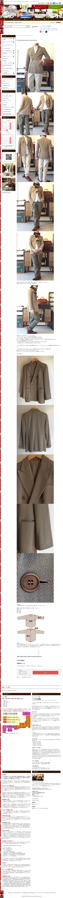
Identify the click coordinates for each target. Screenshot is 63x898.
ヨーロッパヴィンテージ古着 (45, 27)
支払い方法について (11, 892)
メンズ (31, 35)
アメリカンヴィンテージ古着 (45, 28)
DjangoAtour (48, 30)
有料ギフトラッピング (7, 100)
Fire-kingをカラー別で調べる (8, 78)
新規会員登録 (16, 19)
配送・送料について (18, 892)
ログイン (26, 19)
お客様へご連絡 (5, 98)
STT (54, 30)
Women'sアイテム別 (6, 85)
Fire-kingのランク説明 (7, 111)
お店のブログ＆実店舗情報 (7, 22)
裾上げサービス (5, 87)
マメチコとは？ (5, 93)
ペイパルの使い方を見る (36, 758)
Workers (51, 30)
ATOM (54, 892)
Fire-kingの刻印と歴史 (7, 109)
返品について (19, 677)
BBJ (56, 30)
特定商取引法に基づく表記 (26, 677)
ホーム (18, 35)
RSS (51, 892)
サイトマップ (5, 102)
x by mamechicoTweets (6, 192)
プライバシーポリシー (41, 892)
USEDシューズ (42, 30)
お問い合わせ (36, 19)
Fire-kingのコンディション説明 (8, 107)
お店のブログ (53, 22)
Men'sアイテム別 (6, 83)
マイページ (7, 19)
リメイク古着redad (53, 28)
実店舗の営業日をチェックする (38, 796)
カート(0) (46, 19)
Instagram (42, 31)
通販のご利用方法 (18, 22)
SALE (4, 81)
